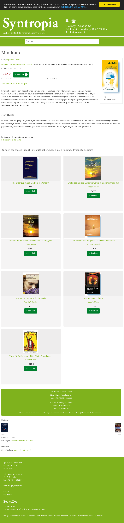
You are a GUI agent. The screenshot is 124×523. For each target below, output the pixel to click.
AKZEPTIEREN (109, 4)
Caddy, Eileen (93, 302)
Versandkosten (54, 516)
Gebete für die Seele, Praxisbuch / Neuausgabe (30, 240)
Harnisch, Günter (30, 302)
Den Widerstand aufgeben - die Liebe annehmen (93, 240)
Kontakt (6, 491)
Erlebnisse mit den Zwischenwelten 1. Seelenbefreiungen (93, 183)
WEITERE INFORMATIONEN (74, 6)
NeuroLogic (11, 506)
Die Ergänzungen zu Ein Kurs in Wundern (30, 183)
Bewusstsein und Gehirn (22, 440)
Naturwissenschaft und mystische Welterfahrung (26, 509)
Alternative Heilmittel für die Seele (30, 298)
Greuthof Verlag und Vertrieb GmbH (16, 64)
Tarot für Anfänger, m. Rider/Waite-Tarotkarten (30, 356)
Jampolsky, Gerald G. (14, 59)
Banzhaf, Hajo (30, 359)
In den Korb (21, 75)
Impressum (7, 494)
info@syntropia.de (77, 32)
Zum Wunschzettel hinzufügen (14, 83)
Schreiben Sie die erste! (11, 140)
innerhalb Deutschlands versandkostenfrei (32, 79)
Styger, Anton (93, 186)
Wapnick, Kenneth (93, 244)
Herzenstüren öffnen (93, 298)
